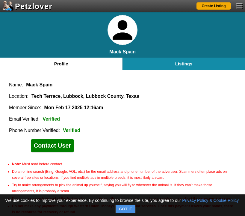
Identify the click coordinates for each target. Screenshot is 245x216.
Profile (61, 63)
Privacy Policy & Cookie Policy (210, 200)
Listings (184, 63)
